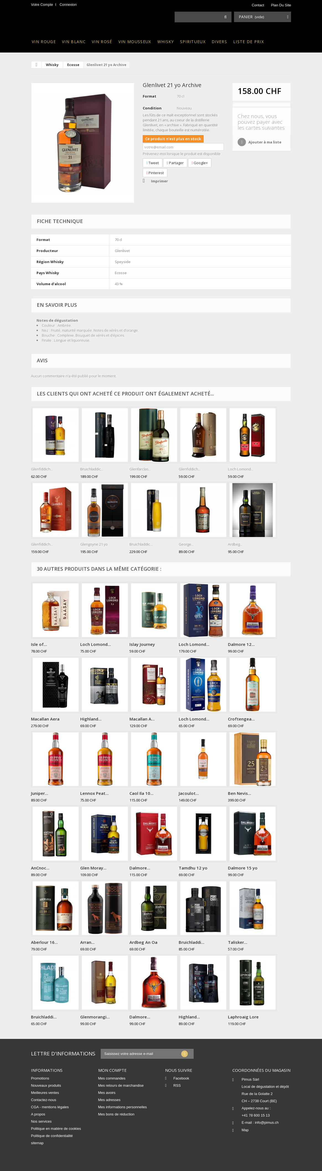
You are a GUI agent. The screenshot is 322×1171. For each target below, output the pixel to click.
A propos (38, 1114)
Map (245, 1130)
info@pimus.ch (267, 1122)
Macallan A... (142, 719)
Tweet (152, 162)
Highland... (91, 719)
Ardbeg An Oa (143, 942)
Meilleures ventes (45, 1093)
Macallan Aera (45, 719)
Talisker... (237, 942)
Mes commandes (112, 1078)
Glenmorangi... (95, 1017)
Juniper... (39, 793)
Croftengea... (241, 719)
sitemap (37, 1143)
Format (149, 96)
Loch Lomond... (240, 469)
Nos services (41, 1121)
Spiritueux (193, 41)
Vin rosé (102, 41)
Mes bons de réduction (116, 1114)
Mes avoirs (107, 1093)
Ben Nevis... (239, 793)
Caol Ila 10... (141, 793)
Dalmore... (139, 868)
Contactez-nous (43, 1100)
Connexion (68, 4)
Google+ (200, 162)
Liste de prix (248, 41)
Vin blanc (74, 41)
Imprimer (159, 181)
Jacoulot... (189, 793)
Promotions (40, 1078)
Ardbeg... (235, 544)
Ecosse (73, 64)
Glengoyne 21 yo (94, 544)
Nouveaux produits (46, 1085)
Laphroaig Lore (243, 1017)
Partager (175, 162)
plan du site (281, 5)
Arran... (87, 942)
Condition (152, 108)
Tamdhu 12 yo (193, 868)
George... (186, 544)
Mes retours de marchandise (121, 1085)
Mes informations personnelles (122, 1107)
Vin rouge (44, 41)
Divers (219, 41)
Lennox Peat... (94, 793)
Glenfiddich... (42, 469)
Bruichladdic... (91, 469)
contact (258, 5)
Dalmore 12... (241, 644)
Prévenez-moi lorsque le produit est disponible (181, 153)
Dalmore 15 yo (243, 868)
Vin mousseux (134, 41)
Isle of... (39, 644)
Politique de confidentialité (52, 1136)
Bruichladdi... (191, 942)
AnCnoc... (40, 868)
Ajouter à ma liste (264, 142)
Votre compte (42, 4)
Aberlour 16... (44, 942)
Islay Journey (142, 644)
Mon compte (112, 1070)
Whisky (165, 41)
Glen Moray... (93, 868)
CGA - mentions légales (50, 1107)
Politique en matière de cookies (56, 1129)
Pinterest (155, 172)
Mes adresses (109, 1100)
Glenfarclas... (140, 469)
